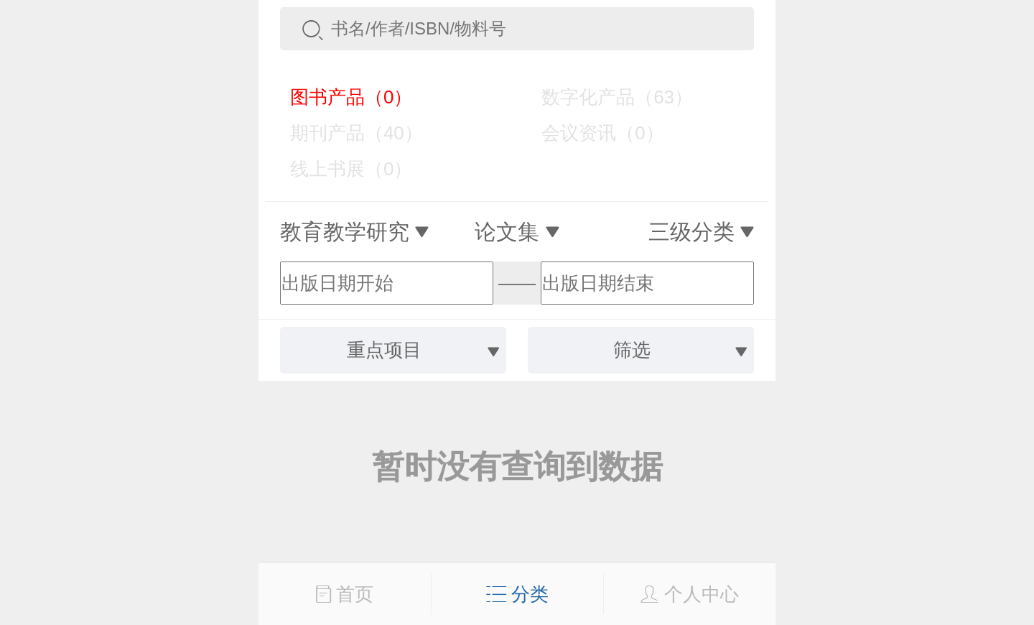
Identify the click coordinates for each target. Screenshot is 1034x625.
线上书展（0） (340, 169)
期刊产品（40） (346, 133)
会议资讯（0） (592, 133)
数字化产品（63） (607, 97)
